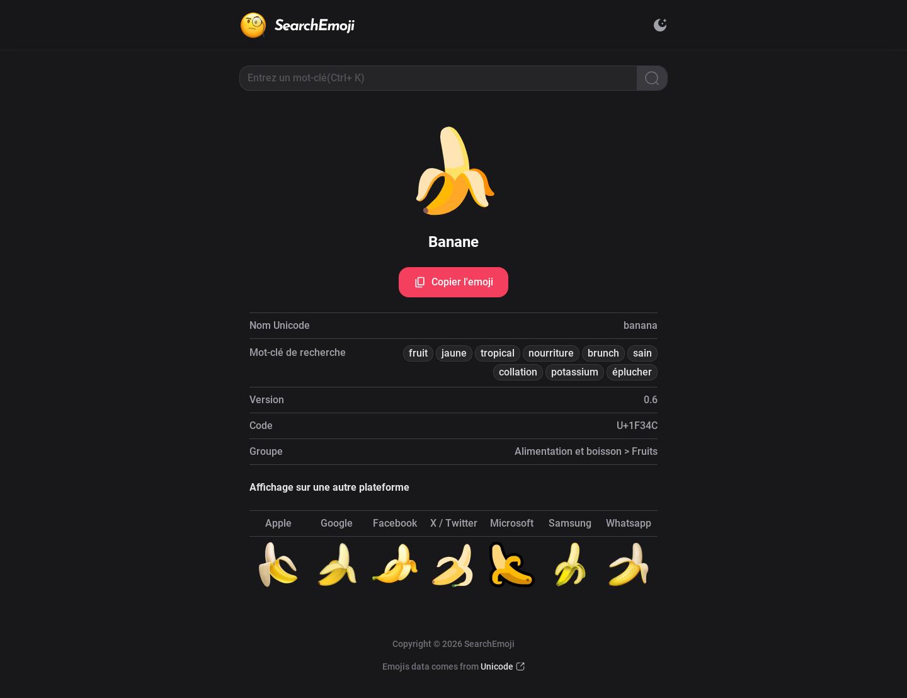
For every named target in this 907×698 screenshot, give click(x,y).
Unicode (497, 666)
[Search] (652, 78)
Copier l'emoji (453, 282)
